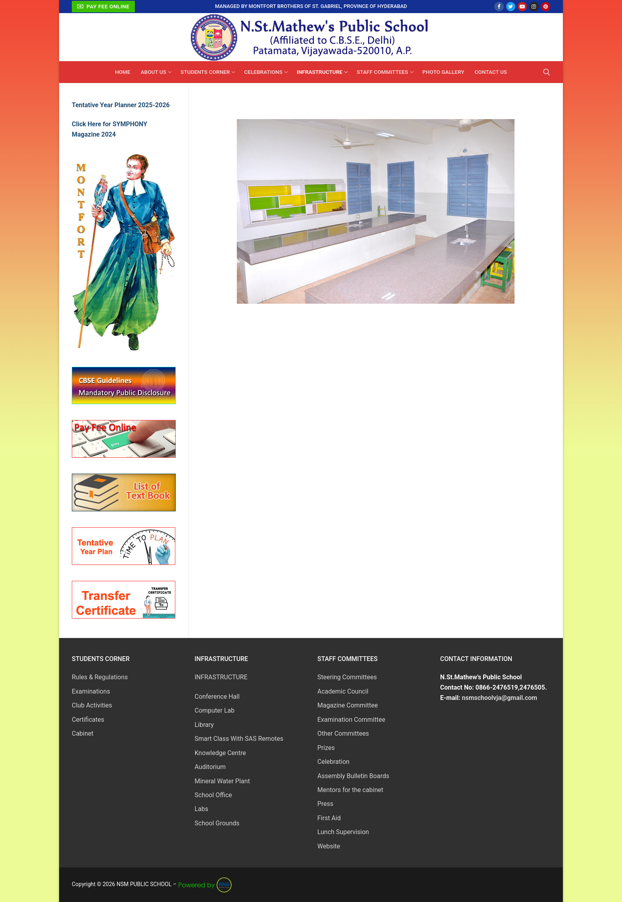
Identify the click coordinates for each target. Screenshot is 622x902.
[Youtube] (522, 6)
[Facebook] (498, 6)
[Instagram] (533, 6)
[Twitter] (510, 6)
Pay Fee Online (103, 6)
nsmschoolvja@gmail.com (499, 698)
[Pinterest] (545, 6)
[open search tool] (546, 72)
